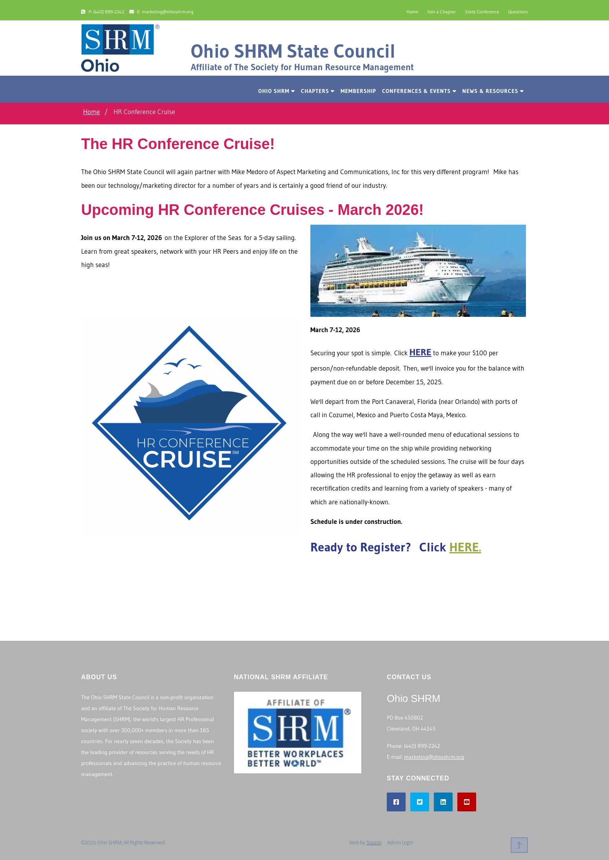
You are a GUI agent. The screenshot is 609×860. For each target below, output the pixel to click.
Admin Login (400, 842)
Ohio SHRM (276, 91)
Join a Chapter (441, 12)
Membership (358, 91)
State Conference (482, 12)
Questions (518, 12)
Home (412, 12)
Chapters (318, 91)
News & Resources (493, 91)
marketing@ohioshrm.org (434, 756)
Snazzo (373, 842)
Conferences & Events (419, 91)
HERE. (465, 547)
